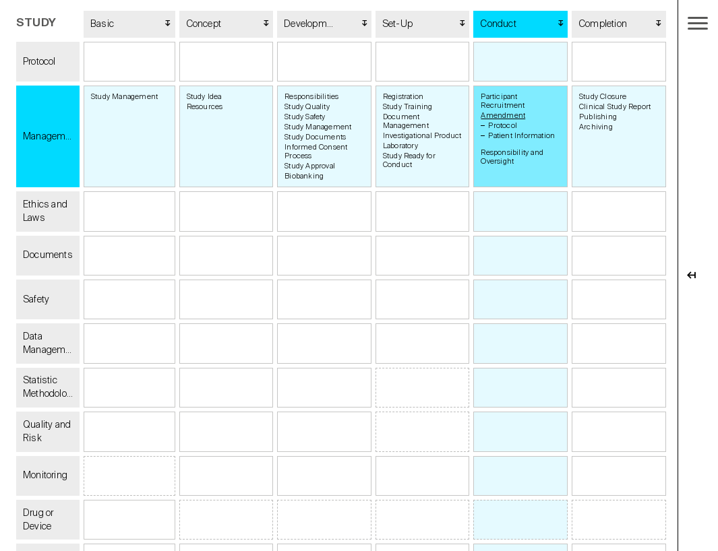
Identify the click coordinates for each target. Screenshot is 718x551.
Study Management (124, 96)
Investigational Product (422, 135)
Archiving (596, 127)
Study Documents (315, 137)
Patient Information (521, 135)
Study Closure (603, 96)
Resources (205, 106)
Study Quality (307, 106)
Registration (403, 96)
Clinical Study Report (615, 106)
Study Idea (204, 96)
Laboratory (400, 146)
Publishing (598, 117)
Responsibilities (311, 96)
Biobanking (304, 176)
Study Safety (305, 117)
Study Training (408, 106)
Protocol (502, 125)
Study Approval (310, 166)
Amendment (503, 115)
